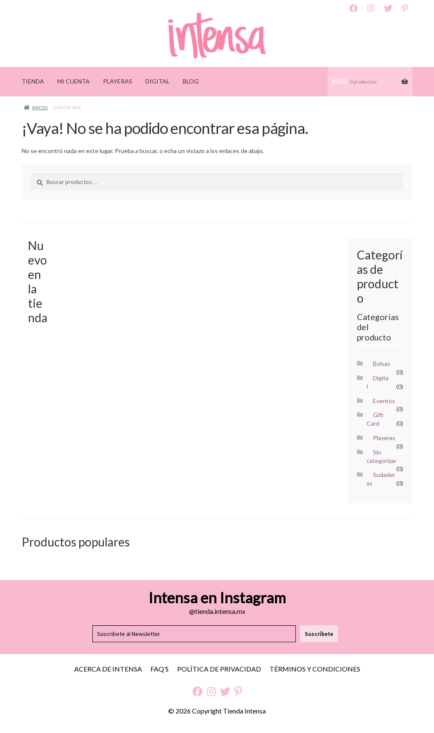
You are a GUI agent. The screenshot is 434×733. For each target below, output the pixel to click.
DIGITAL (157, 81)
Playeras (384, 437)
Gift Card (375, 419)
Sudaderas (381, 479)
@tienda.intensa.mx (217, 611)
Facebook (353, 8)
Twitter (388, 8)
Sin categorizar (381, 456)
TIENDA (33, 81)
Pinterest (405, 8)
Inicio (40, 107)
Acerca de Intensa (108, 669)
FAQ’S (159, 669)
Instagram (371, 8)
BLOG (191, 81)
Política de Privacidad (219, 669)
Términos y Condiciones (315, 669)
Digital (378, 382)
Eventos (384, 400)
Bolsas (381, 363)
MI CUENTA (73, 81)
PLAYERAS (117, 81)
